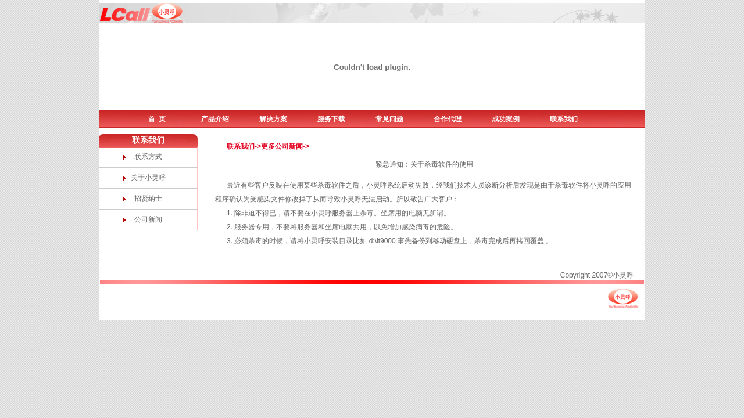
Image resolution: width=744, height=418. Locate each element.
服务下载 (331, 119)
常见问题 (389, 119)
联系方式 (148, 157)
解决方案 (273, 119)
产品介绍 (215, 119)
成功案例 (506, 119)
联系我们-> (244, 146)
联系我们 (564, 119)
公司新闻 (148, 219)
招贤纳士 (148, 198)
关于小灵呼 (148, 178)
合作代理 (448, 119)
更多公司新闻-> (285, 146)
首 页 (157, 119)
